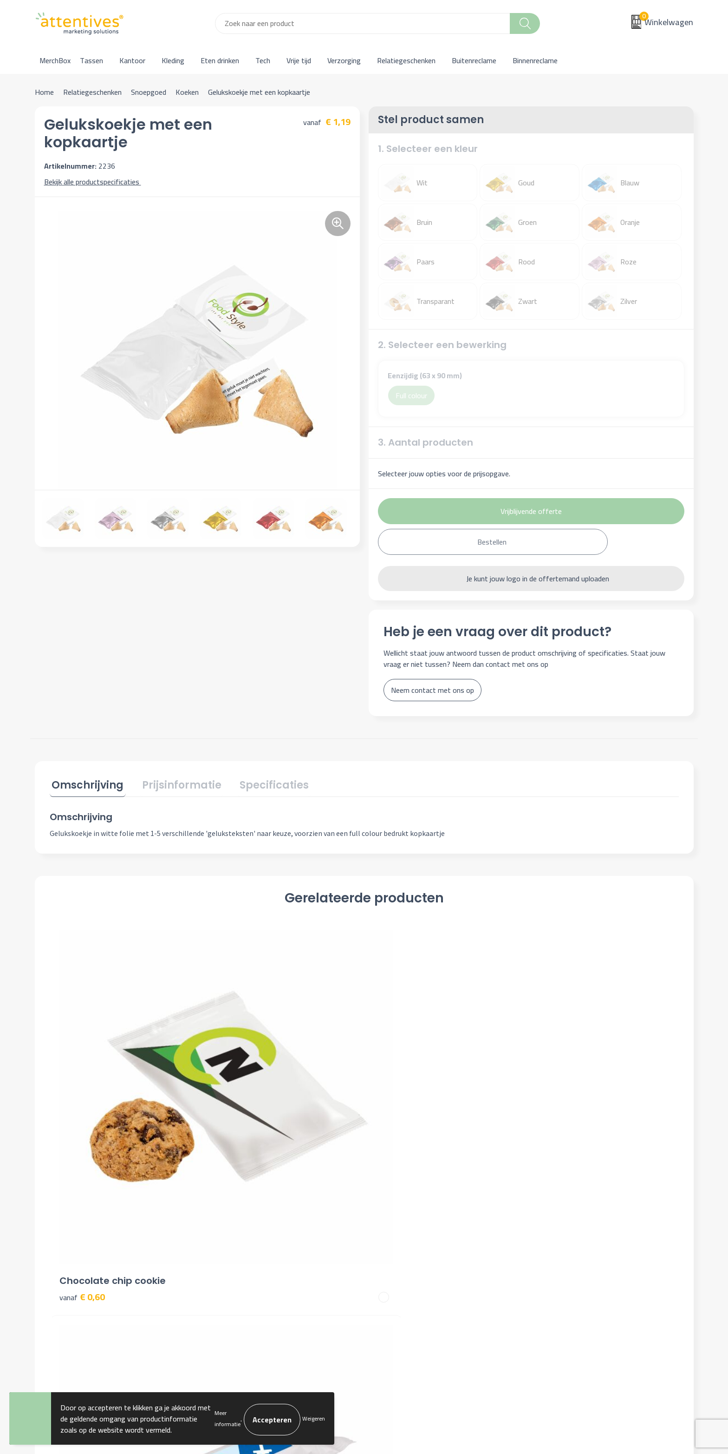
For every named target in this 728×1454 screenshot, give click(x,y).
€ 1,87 (396, 1112)
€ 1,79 (239, 1098)
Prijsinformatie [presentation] (175, 783)
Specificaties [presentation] (263, 783)
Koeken (187, 92)
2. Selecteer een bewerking (442, 345)
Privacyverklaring (565, 1241)
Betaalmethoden (402, 1241)
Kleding (173, 60)
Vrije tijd (298, 60)
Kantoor (132, 60)
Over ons (226, 1213)
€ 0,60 (82, 1098)
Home (44, 92)
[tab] (86, 785)
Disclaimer (555, 1255)
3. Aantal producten (425, 442)
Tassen (91, 60)
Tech (262, 60)
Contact (388, 1213)
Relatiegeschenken (406, 60)
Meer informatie (227, 1418)
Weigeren (313, 1418)
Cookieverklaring (564, 1227)
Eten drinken (220, 60)
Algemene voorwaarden (576, 1213)
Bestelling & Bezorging (412, 1227)
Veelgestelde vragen (243, 1241)
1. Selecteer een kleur (428, 149)
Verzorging (344, 60)
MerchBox (55, 60)
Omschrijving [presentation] (86, 783)
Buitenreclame (474, 60)
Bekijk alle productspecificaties (95, 181)
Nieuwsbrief (231, 1227)
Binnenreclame (535, 60)
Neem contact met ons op (432, 690)
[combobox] (362, 23)
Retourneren (395, 1255)
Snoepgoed (148, 92)
